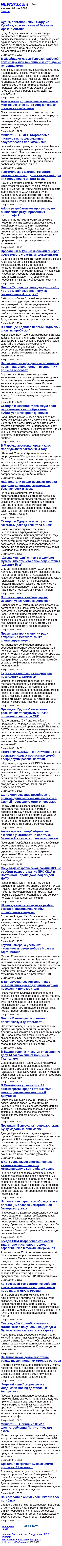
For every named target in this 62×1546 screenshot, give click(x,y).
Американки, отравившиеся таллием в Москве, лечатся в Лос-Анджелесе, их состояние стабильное (29, 105)
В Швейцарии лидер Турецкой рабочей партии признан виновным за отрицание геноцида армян (31, 62)
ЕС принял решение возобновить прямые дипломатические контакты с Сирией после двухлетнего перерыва (29, 798)
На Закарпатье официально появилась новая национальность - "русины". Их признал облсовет (30, 367)
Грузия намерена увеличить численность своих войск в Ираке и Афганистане (27, 948)
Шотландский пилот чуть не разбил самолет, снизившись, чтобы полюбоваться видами (27, 909)
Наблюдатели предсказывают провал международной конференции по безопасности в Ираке (29, 485)
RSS (46, 1534)
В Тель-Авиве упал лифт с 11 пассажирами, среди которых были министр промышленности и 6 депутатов (27, 1090)
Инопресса (35, 1539)
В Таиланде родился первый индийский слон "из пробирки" (30, 328)
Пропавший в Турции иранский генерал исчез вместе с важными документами (30, 252)
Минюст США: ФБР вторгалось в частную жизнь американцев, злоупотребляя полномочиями (25, 138)
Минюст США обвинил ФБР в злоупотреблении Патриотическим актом (26, 1427)
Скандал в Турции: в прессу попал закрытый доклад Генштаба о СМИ (26, 523)
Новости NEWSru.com (16, 1542)
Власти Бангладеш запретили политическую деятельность (23, 1020)
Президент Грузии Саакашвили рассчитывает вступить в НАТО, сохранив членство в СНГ (24, 713)
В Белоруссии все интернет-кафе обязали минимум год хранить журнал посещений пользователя (29, 985)
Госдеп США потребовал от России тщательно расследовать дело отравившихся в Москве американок (28, 1244)
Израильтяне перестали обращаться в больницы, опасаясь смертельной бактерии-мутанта (29, 1205)
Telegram (6, 1537)
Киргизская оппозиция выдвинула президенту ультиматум (26, 675)
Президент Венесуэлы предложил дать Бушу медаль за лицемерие (30, 1127)
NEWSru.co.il (8, 1539)
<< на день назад (8, 1527)
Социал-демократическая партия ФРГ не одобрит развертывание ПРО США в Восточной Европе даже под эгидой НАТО (31, 873)
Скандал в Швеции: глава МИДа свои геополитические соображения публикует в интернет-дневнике (28, 409)
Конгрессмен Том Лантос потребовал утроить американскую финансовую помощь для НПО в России (28, 1287)
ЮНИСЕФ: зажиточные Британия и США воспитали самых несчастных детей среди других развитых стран (31, 755)
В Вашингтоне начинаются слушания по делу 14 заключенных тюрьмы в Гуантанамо (30, 1055)
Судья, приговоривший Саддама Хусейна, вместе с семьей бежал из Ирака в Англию (27, 25)
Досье (15, 1534)
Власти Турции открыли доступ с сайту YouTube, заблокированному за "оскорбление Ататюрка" (30, 291)
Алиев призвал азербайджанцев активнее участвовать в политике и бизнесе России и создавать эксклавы (29, 835)
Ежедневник (35, 1534)
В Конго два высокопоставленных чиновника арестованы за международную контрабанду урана (27, 1165)
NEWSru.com (14, 4)
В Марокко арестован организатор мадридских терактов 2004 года (26, 447)
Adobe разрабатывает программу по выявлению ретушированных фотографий (28, 212)
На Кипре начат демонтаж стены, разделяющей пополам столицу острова (31, 1359)
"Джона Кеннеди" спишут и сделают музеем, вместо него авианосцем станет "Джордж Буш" (30, 561)
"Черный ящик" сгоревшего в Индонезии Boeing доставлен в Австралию (24, 1388)
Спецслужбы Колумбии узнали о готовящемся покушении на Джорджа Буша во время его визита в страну (28, 1327)
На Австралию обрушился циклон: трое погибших (30, 1498)
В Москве (23, 1539)
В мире (5, 11)
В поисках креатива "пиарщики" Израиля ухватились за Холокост (25, 599)
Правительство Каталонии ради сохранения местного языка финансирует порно (24, 637)
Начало (6, 1534)
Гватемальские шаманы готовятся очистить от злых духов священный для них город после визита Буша (31, 175)
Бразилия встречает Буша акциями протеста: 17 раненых (27, 1465)
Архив (24, 1534)
